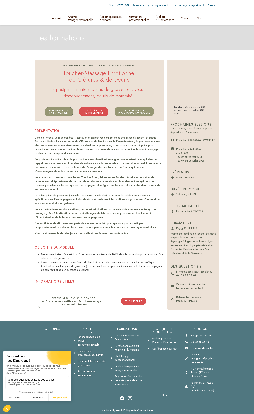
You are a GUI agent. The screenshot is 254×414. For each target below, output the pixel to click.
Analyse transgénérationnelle (80, 18)
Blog (199, 18)
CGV (164, 395)
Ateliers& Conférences (165, 18)
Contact (185, 18)
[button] (134, 111)
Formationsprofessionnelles (139, 18)
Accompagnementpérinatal (111, 18)
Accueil (56, 18)
